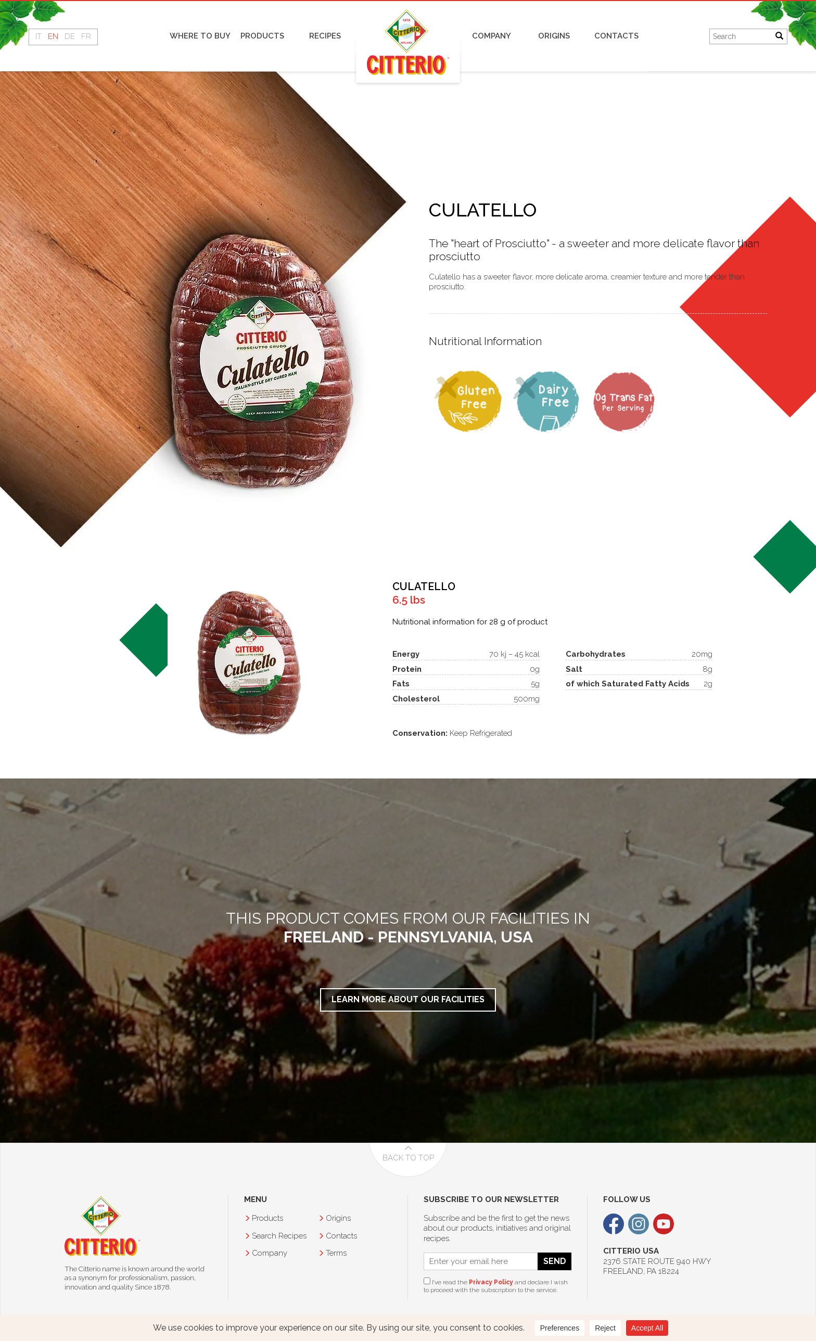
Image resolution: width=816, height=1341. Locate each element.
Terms (336, 1253)
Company (491, 36)
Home (408, 42)
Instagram (638, 1224)
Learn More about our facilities (408, 999)
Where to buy (200, 36)
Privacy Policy (491, 1282)
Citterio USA (102, 1226)
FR (86, 36)
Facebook (613, 1224)
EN (53, 36)
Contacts (616, 36)
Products (262, 36)
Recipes (325, 36)
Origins (554, 36)
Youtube (663, 1224)
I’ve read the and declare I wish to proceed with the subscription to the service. (496, 1286)
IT (38, 36)
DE (70, 36)
